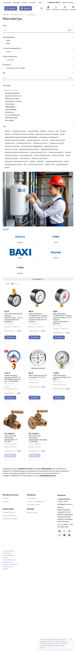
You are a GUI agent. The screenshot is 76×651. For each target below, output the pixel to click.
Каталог (6, 498)
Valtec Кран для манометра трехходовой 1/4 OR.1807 (10, 439)
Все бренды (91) (38, 279)
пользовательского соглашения (56, 643)
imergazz (63, 131)
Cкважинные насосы (19, 131)
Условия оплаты (9, 512)
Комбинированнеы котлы (49, 149)
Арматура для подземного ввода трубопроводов (21, 137)
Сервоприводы (11, 109)
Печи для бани (25, 158)
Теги (4, 126)
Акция (62, 134)
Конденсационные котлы (38, 152)
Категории (7, 85)
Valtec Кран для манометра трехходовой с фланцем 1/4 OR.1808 (38, 439)
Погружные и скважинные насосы (16, 161)
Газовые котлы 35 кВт (56, 143)
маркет (7, 167)
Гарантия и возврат (10, 519)
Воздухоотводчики (12, 93)
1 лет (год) (9, 60)
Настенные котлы (58, 155)
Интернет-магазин (10, 495)
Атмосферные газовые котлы (49, 137)
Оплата (24, 2)
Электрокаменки (62, 164)
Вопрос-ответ (32, 512)
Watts (8, 43)
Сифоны (32, 161)
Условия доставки (9, 515)
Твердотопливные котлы (54, 161)
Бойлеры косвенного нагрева (15, 140)
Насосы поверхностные (42, 155)
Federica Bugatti (33, 131)
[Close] (70, 639)
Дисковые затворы (12, 98)
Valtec (8, 40)
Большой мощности (33, 140)
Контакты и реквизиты (35, 501)
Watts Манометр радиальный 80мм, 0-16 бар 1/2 (62, 377)
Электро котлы (50, 164)
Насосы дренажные (26, 155)
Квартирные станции (13, 101)
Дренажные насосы (51, 146)
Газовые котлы (10, 143)
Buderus (7, 131)
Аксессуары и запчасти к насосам (47, 134)
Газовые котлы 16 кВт (24, 143)
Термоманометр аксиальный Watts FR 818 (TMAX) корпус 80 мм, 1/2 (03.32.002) (12, 378)
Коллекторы (9, 104)
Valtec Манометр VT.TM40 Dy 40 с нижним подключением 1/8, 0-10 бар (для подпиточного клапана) (38, 317)
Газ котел (45, 140)
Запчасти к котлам (11, 149)
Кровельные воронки (56, 152)
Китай (8, 52)
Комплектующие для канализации (16, 152)
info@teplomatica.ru (64, 504)
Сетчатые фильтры (12, 115)
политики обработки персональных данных (10, 566)
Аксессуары (9, 120)
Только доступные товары (15, 68)
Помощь (30, 509)
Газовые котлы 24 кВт (40, 143)
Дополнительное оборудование (32, 146)
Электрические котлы (35, 164)
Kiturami (51, 131)
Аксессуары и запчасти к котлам (23, 134)
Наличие (68, 152)
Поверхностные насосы (40, 158)
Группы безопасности (13, 96)
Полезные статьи (33, 505)
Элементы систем (10, 90)
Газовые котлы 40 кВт (12, 146)
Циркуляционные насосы (13, 164)
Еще (40, 2)
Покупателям (8, 509)
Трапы (66, 161)
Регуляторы (9, 112)
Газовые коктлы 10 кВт (57, 140)
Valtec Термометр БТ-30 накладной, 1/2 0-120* (38, 376)
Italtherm (43, 131)
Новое (68, 155)
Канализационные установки (29, 149)
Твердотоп (40, 161)
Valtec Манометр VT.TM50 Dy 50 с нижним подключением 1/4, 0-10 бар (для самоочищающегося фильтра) (62, 318)
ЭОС (25, 164)
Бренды (25, 8)
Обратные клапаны (11, 158)
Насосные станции (11, 155)
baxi (57, 131)
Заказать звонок (67, 2)
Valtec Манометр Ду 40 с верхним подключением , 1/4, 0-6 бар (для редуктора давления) (13, 317)
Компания (31, 495)
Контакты (32, 2)
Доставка (16, 2)
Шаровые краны (11, 118)
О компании (7, 2)
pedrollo (7, 134)
